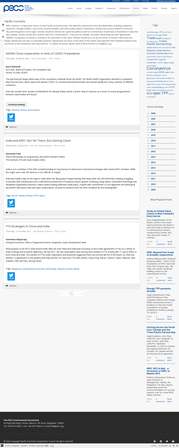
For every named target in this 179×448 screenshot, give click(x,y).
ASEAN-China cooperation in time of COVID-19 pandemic (43, 53)
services (170, 90)
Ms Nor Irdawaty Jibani (41, 145)
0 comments (160, 242)
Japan (159, 84)
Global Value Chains (154, 56)
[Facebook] (154, 441)
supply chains (152, 47)
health (159, 38)
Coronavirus (34, 110)
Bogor (149, 90)
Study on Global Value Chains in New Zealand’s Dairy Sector (160, 214)
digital (167, 72)
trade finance (167, 56)
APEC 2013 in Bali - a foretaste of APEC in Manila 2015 (158, 371)
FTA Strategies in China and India (27, 226)
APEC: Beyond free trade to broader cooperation (160, 253)
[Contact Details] (3, 31)
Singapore (166, 63)
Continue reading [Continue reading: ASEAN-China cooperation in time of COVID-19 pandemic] (16, 104)
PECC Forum (54, 58)
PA (155, 97)
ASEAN (16, 110)
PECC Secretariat (39, 58)
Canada (150, 59)
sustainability (157, 87)
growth (165, 87)
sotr (164, 32)
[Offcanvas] (3, 37)
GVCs (154, 90)
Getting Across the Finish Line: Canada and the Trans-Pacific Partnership (161, 330)
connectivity (158, 81)
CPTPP (172, 87)
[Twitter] (166, 441)
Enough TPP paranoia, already (159, 290)
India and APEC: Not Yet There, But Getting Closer (38, 140)
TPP (36, 195)
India (22, 195)
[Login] (3, 25)
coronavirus (162, 90)
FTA (161, 32)
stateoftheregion (153, 32)
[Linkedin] (160, 441)
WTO (156, 59)
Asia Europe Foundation (164, 78)
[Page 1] (71, 293)
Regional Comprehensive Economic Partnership (34, 269)
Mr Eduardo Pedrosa (42, 231)
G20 (163, 84)
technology (157, 35)
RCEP (15, 195)
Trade (151, 38)
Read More (170, 242)
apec (43, 195)
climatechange (152, 72)
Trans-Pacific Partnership (159, 42)
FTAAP (164, 35)
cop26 (160, 63)
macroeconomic (164, 47)
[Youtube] (173, 441)
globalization (151, 78)
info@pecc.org (56, 426)
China (24, 110)
